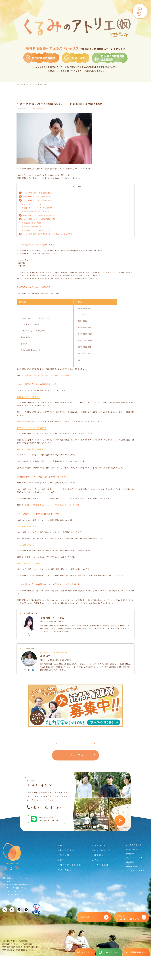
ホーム (61, 845)
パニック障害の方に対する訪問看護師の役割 (39, 219)
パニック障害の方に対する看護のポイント (38, 200)
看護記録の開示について (137, 849)
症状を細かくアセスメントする (35, 204)
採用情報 (130, 853)
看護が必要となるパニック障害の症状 (37, 196)
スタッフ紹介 (65, 869)
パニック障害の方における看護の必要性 (37, 193)
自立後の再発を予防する (32, 226)
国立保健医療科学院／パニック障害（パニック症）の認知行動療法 (46, 375)
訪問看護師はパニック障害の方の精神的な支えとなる (42, 215)
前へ (62, 743)
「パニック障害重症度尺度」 (27, 421)
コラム (31, 84)
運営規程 (130, 862)
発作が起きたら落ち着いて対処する (36, 211)
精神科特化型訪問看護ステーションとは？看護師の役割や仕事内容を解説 (52, 505)
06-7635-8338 (15, 894)
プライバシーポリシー (136, 858)
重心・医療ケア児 (101, 850)
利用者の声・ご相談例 (69, 864)
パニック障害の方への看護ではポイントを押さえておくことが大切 (47, 234)
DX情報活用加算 (134, 845)
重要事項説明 (132, 866)
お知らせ (62, 860)
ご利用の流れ (65, 855)
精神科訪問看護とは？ (69, 850)
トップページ (21, 84)
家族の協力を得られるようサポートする (38, 230)
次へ (88, 743)
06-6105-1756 (44, 807)
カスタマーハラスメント (137, 871)
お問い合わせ (85, 952)
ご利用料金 (98, 855)
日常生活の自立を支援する (33, 223)
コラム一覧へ (75, 755)
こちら (81, 603)
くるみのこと (99, 845)
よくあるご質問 (100, 864)
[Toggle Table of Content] (78, 186)
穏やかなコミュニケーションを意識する (38, 208)
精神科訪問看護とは (39, 108)
